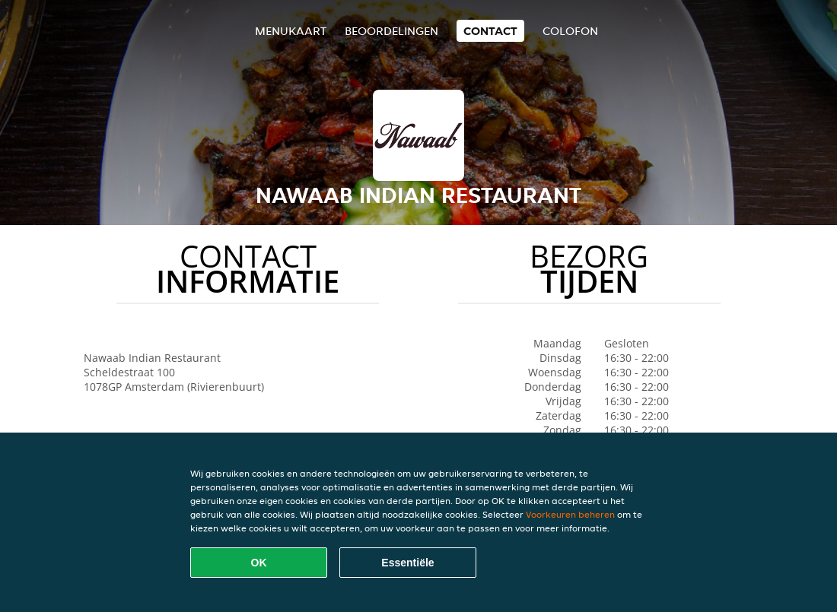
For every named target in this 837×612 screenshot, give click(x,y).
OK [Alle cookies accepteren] (259, 563)
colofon (570, 31)
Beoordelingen (391, 31)
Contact (490, 31)
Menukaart (290, 31)
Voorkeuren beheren (570, 514)
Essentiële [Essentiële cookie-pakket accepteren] (407, 563)
